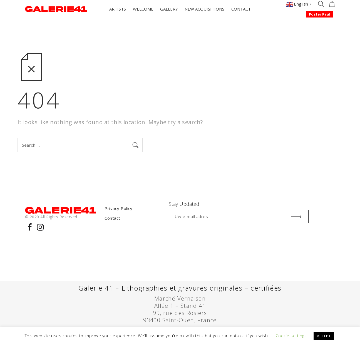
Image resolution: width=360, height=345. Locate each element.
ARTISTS (117, 9)
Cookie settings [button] (291, 335)
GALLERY (169, 9)
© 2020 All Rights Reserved (51, 216)
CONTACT (241, 9)
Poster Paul (319, 14)
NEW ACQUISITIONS (204, 9)
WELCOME (143, 9)
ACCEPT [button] (324, 335)
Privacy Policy (119, 208)
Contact (112, 218)
